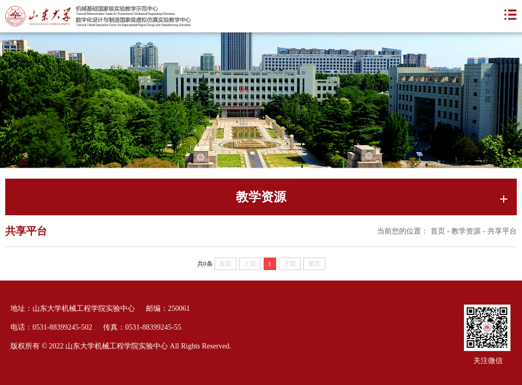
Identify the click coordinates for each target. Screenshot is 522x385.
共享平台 (502, 231)
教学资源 (466, 231)
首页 (437, 231)
